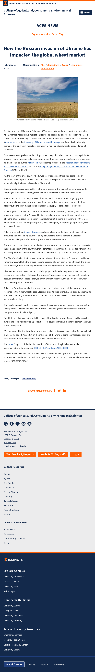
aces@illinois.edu (18, 446)
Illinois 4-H (8, 505)
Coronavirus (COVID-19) (14, 538)
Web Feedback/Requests (20, 454)
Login (75, 454)
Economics (76, 65)
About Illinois (10, 529)
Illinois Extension (11, 501)
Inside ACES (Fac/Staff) (53, 454)
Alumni (7, 474)
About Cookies (14, 664)
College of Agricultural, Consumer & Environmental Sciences (37, 12)
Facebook (11, 423)
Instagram (5, 423)
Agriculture (53, 65)
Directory (8, 496)
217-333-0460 (10, 442)
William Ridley (29, 378)
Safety (7, 514)
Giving (6, 543)
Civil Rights (9, 483)
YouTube (23, 423)
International (47, 68)
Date (54, 34)
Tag (61, 34)
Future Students (11, 510)
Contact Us (9, 487)
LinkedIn (29, 423)
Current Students (12, 492)
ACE (43, 65)
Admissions (9, 534)
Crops (65, 65)
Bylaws (7, 478)
